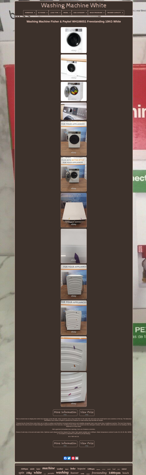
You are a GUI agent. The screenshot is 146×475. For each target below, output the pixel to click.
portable (51, 473)
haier (38, 469)
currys (103, 469)
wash (109, 469)
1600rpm (24, 469)
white (38, 472)
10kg (29, 472)
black (66, 469)
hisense (98, 469)
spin (21, 472)
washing (62, 472)
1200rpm (91, 469)
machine (48, 468)
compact (88, 473)
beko (72, 468)
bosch (126, 472)
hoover (75, 472)
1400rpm (115, 472)
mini (118, 469)
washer (60, 469)
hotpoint (81, 468)
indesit (124, 469)
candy (82, 473)
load (114, 469)
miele (32, 469)
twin (45, 473)
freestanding (99, 472)
